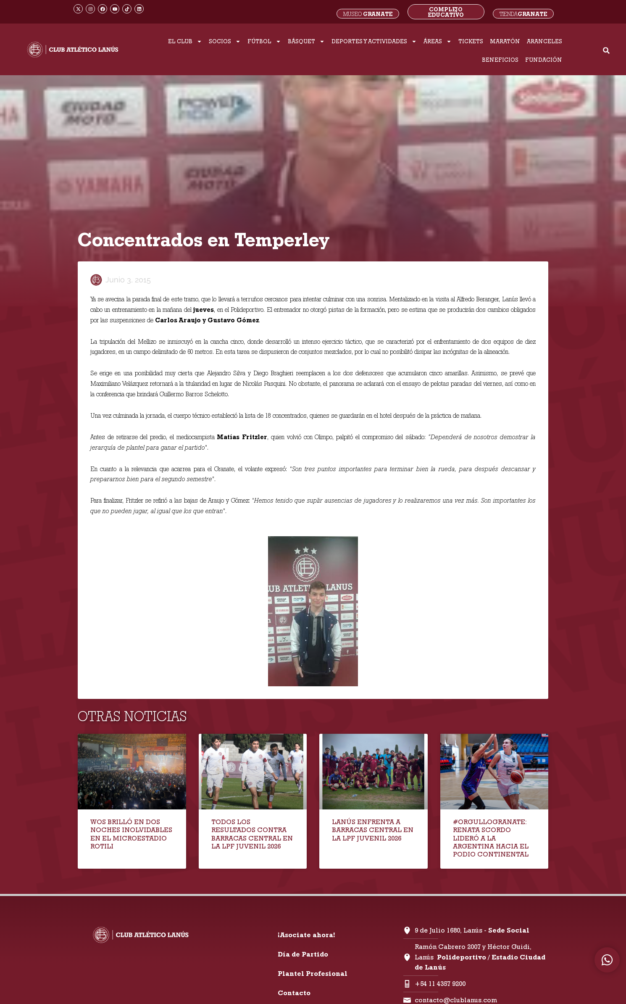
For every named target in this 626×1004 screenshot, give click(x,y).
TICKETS (470, 41)
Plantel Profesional (312, 974)
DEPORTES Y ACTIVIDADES (374, 41)
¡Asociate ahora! (306, 935)
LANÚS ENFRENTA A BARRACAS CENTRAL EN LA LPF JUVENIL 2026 (372, 830)
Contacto (294, 993)
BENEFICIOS (500, 59)
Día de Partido (303, 954)
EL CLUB (185, 41)
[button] (606, 50)
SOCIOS (225, 41)
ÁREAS (437, 41)
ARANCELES (544, 41)
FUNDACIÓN (543, 59)
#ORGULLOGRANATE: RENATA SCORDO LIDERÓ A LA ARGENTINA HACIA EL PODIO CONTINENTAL (491, 838)
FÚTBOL (264, 41)
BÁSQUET (306, 41)
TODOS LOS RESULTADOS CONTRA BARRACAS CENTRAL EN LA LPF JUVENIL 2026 (252, 834)
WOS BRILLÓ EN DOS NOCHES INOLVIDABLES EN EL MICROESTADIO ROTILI (131, 834)
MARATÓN (505, 41)
